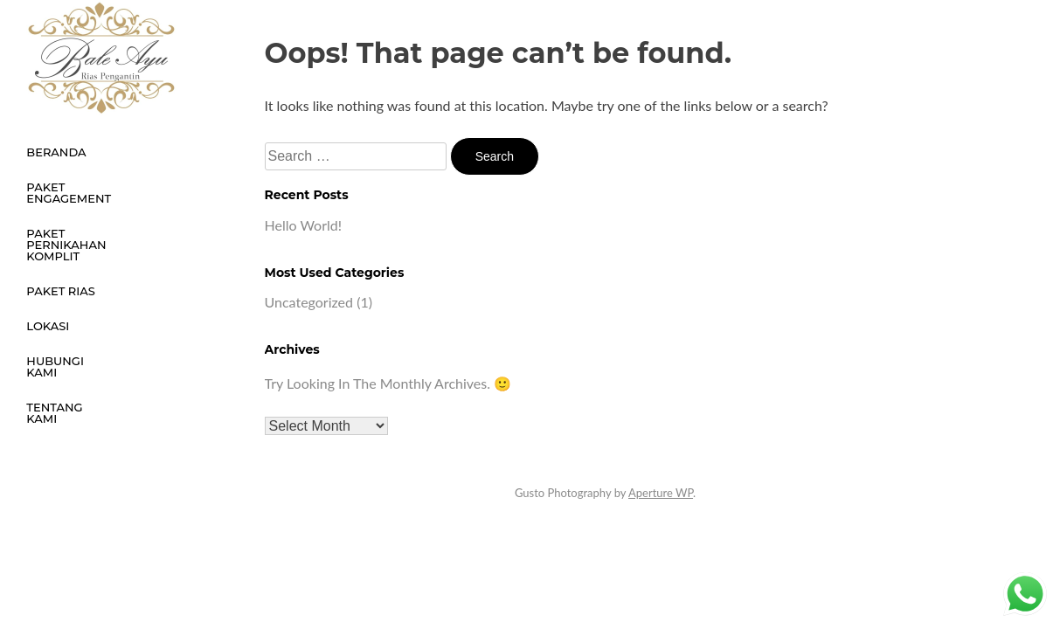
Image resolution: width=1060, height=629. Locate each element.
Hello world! (304, 225)
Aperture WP (660, 493)
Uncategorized (309, 302)
